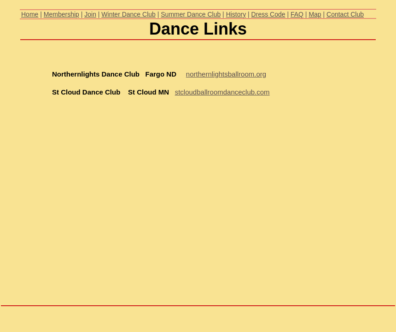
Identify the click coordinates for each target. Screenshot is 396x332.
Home (29, 14)
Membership (61, 14)
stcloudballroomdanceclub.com (222, 92)
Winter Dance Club (128, 14)
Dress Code (268, 14)
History (236, 14)
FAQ (297, 14)
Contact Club (345, 14)
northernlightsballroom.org (226, 74)
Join (90, 14)
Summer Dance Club (191, 14)
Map (315, 14)
